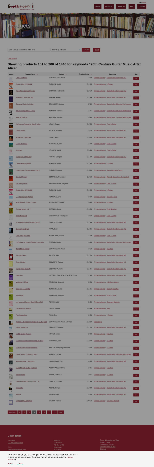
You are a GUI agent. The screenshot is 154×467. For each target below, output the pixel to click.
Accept (10, 463)
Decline (20, 463)
